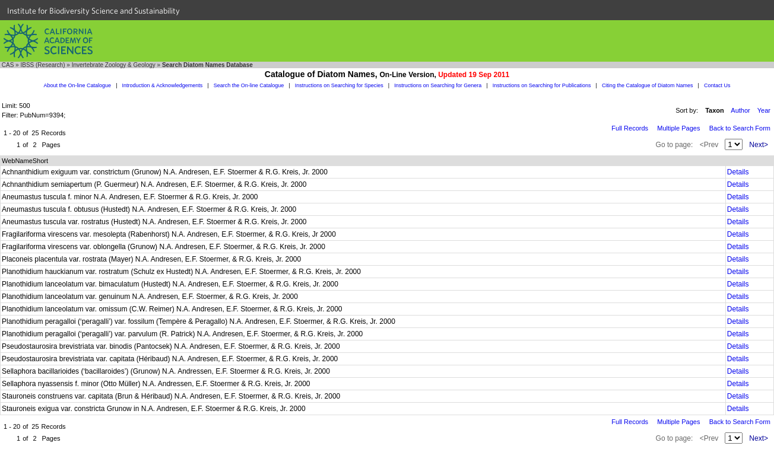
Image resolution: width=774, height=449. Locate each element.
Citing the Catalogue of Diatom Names (647, 85)
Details (738, 172)
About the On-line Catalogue (78, 85)
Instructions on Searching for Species (339, 85)
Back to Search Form (739, 128)
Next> (758, 145)
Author (740, 110)
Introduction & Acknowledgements (162, 85)
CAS (8, 65)
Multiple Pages (678, 128)
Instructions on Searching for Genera (437, 85)
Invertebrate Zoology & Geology (114, 65)
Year (763, 110)
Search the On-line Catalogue (249, 85)
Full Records (629, 128)
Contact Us (717, 85)
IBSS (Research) (42, 65)
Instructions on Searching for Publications (542, 85)
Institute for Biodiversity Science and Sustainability (93, 10)
